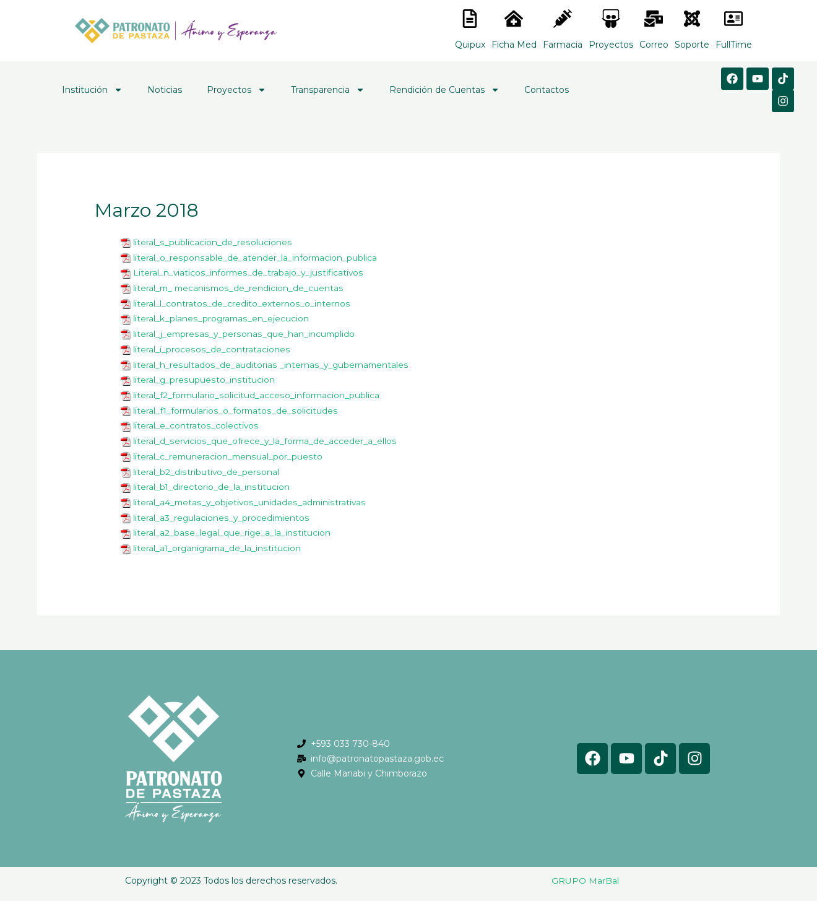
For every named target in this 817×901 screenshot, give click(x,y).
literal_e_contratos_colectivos (195, 421)
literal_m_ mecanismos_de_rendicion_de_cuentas (239, 286)
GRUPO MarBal (585, 871)
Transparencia (328, 89)
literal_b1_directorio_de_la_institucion (211, 480)
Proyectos (236, 89)
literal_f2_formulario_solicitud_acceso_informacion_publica (257, 391)
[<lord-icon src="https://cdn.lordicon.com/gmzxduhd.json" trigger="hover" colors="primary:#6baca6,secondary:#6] (733, 18)
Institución (92, 89)
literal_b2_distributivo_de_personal (206, 465)
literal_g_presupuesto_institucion (203, 376)
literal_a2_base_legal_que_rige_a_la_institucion (232, 525)
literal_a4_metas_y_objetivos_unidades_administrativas (250, 495)
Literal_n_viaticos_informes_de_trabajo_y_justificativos (249, 271)
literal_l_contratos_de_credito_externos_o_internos (240, 301)
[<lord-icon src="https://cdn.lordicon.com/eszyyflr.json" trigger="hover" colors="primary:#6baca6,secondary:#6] (692, 18)
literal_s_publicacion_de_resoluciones (211, 242)
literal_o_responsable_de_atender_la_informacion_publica (255, 257)
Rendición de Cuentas (444, 89)
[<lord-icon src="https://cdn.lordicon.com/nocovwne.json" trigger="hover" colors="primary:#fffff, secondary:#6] (469, 18)
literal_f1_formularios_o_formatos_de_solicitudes (236, 406)
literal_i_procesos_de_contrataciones (210, 346)
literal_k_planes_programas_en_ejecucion (221, 316)
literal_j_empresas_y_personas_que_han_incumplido (244, 331)
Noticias (164, 89)
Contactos (546, 89)
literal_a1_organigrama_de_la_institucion (218, 540)
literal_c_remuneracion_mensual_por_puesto (228, 450)
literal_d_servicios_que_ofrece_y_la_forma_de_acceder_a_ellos (265, 436)
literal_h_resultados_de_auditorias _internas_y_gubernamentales (270, 361)
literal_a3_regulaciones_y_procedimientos (222, 510)
